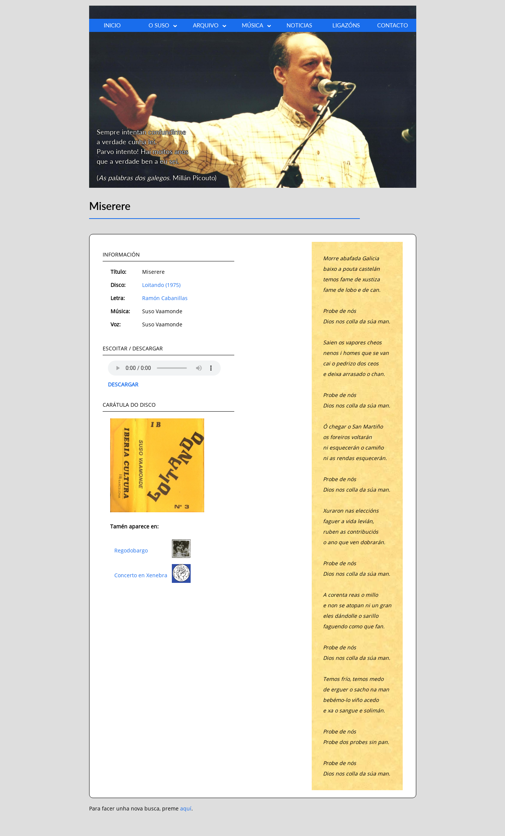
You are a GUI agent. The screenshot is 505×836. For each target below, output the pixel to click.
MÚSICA (257, 25)
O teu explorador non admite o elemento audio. (164, 368)
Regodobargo (131, 550)
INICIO (112, 25)
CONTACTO (392, 25)
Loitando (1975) (161, 284)
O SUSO (163, 25)
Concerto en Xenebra (140, 575)
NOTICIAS (299, 25)
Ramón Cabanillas (165, 298)
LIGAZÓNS (346, 25)
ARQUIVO (210, 25)
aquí (185, 808)
